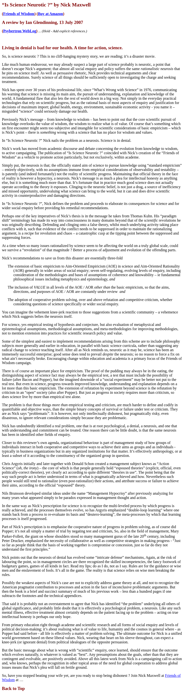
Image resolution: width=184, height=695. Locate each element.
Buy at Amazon (50, 14)
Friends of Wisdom (18, 14)
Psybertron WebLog (19, 31)
